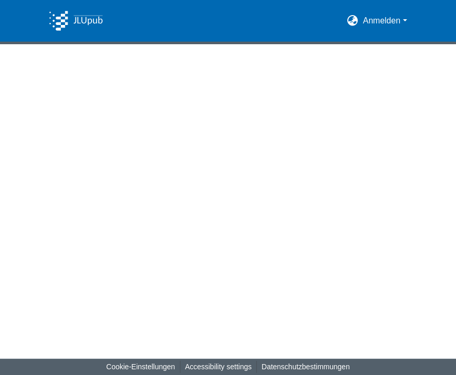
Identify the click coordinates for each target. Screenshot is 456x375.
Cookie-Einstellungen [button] (140, 367)
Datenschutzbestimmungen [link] (306, 367)
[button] (76, 20)
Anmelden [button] (383, 20)
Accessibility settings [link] (218, 367)
